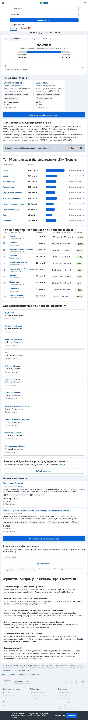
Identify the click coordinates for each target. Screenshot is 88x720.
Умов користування (31, 571)
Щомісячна (15, 39)
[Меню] (3, 3)
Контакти (6, 699)
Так (71, 148)
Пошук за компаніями (65, 708)
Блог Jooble (34, 699)
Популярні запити (64, 693)
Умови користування (65, 699)
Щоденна (35, 39)
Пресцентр (6, 702)
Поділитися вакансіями (38, 696)
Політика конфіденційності (67, 702)
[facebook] (65, 681)
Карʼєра (5, 705)
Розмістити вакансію (37, 693)
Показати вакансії (77, 170)
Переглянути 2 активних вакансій (44, 539)
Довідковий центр (9, 696)
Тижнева (25, 39)
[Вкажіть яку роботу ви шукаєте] (44, 8)
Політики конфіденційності (15, 571)
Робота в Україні (63, 696)
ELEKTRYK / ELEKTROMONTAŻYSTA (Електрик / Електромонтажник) (46, 83)
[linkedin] (77, 681)
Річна (6, 39)
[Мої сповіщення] (85, 3)
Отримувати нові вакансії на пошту (44, 115)
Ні (79, 148)
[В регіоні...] (44, 14)
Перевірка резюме (64, 711)
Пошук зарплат (44, 20)
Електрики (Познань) (14, 83)
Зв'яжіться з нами (44, 471)
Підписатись (44, 563)
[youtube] (83, 681)
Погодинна (46, 39)
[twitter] (71, 681)
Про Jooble (6, 693)
